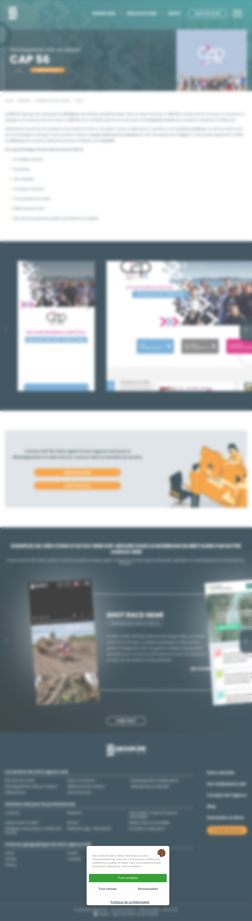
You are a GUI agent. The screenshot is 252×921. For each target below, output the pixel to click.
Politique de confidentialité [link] (129, 902)
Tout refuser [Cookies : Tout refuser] (107, 889)
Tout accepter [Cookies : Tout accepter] (128, 878)
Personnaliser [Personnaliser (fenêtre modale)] (148, 889)
